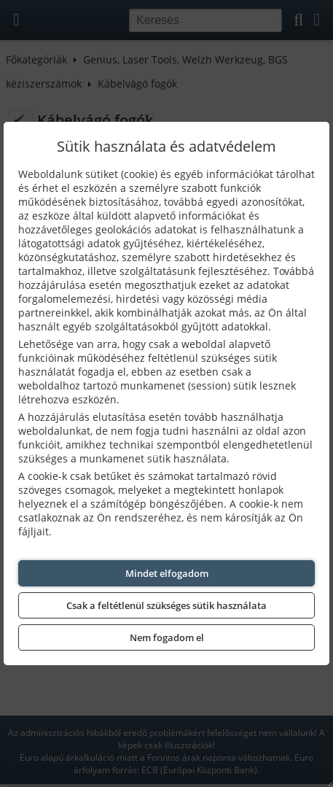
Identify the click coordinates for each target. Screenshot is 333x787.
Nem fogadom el (167, 637)
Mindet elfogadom (166, 573)
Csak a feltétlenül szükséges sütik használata (166, 605)
